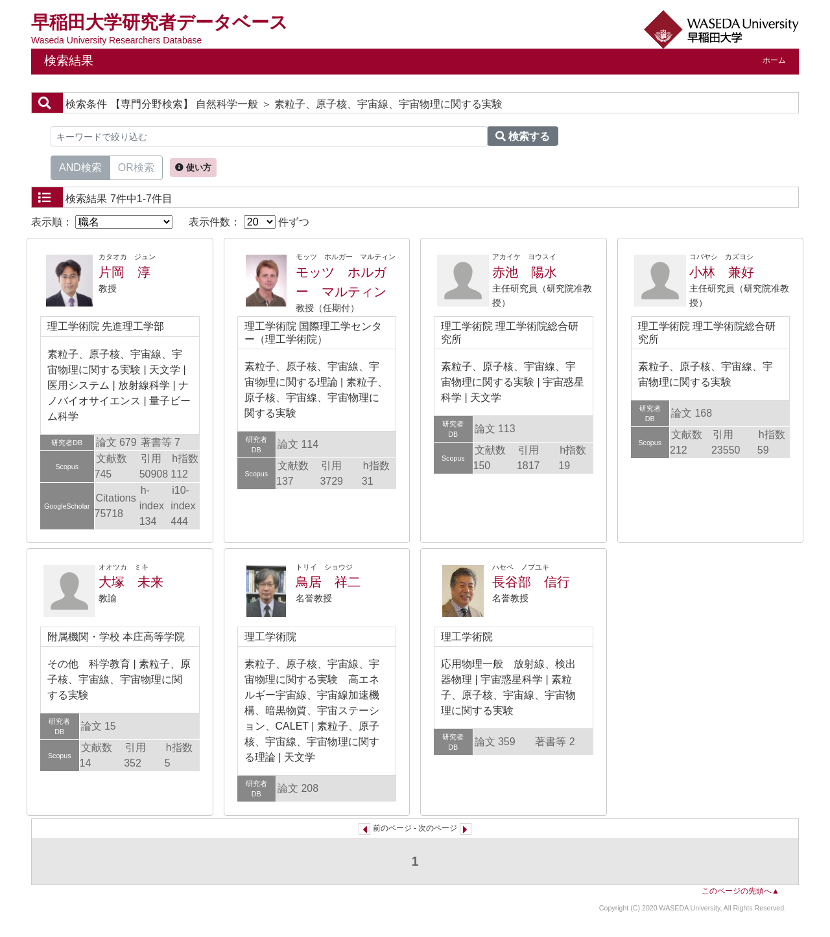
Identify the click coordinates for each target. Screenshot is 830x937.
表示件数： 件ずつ (249, 222)
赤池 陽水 (524, 272)
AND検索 (80, 166)
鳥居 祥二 (328, 582)
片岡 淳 (124, 272)
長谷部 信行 (531, 582)
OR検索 (136, 166)
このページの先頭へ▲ (740, 891)
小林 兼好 (721, 272)
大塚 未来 (131, 582)
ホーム (774, 60)
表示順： (101, 222)
